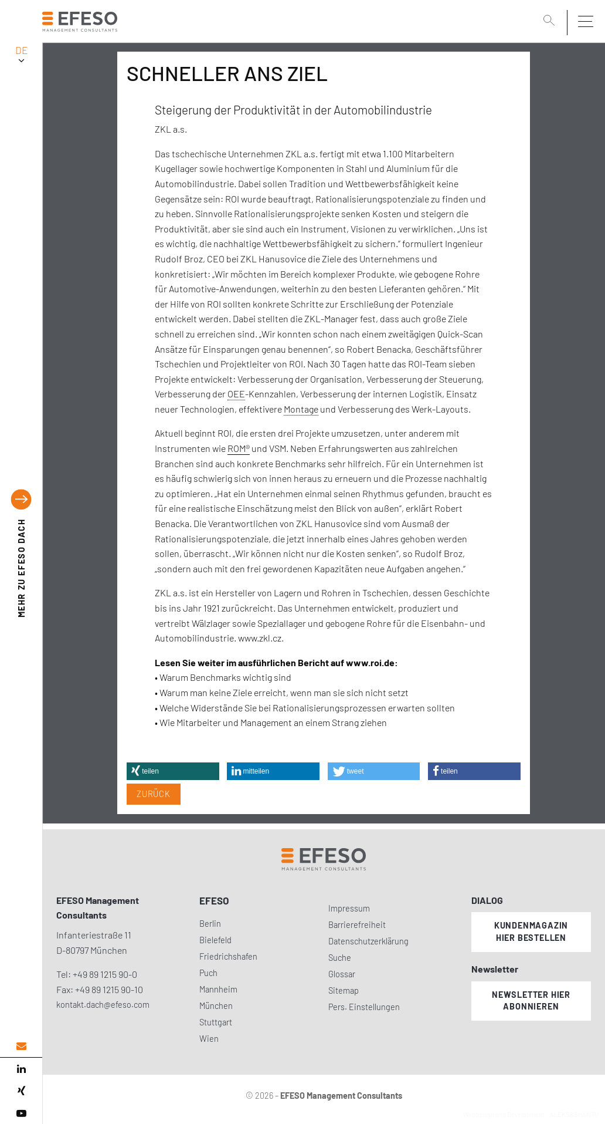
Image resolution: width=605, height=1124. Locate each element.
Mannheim (218, 989)
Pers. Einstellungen (364, 1007)
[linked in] (21, 1069)
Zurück (154, 794)
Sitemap (343, 990)
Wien (209, 1039)
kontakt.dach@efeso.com (102, 1005)
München (216, 1006)
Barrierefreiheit (357, 925)
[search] (551, 22)
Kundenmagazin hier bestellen (531, 931)
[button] (173, 771)
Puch (208, 973)
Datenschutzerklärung (368, 941)
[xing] (21, 1091)
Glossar (341, 974)
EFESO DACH (21, 567)
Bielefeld (215, 940)
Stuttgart (215, 1022)
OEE (236, 393)
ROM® (238, 448)
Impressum (349, 908)
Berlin (210, 924)
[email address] (21, 1046)
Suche (339, 958)
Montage (301, 408)
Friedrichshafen (228, 956)
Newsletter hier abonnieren (531, 1001)
